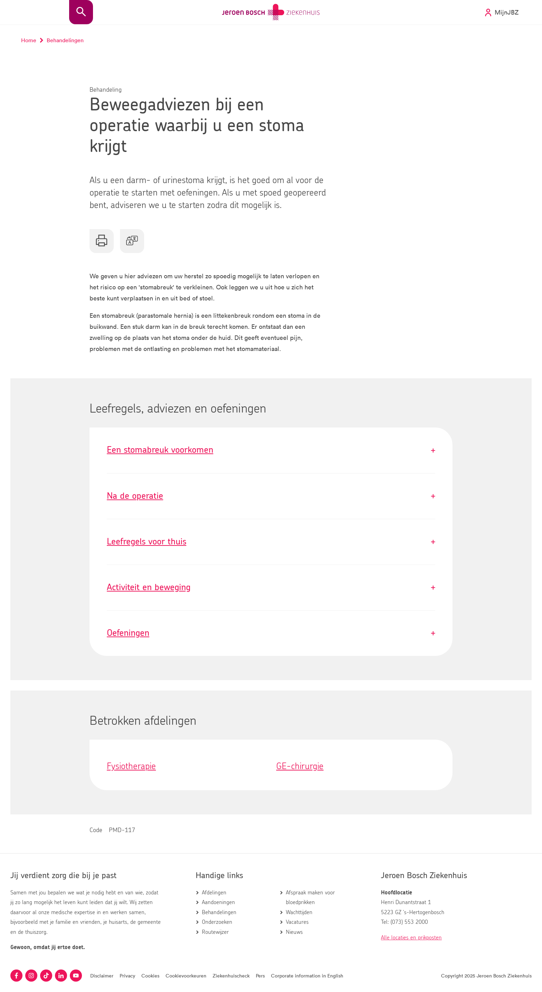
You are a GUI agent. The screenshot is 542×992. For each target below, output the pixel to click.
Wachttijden (299, 912)
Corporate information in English (307, 975)
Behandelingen (219, 912)
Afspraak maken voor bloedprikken (310, 897)
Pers (260, 975)
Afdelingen (214, 892)
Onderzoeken (217, 922)
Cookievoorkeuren (186, 975)
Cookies (150, 975)
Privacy (127, 975)
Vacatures (297, 922)
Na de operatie (271, 496)
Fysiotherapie (131, 766)
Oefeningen (271, 633)
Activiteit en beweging (271, 587)
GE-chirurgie (300, 766)
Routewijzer (215, 932)
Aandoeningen (218, 902)
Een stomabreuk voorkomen (271, 450)
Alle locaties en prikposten (411, 937)
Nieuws (294, 932)
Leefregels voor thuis (271, 542)
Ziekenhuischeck (231, 975)
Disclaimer (101, 975)
